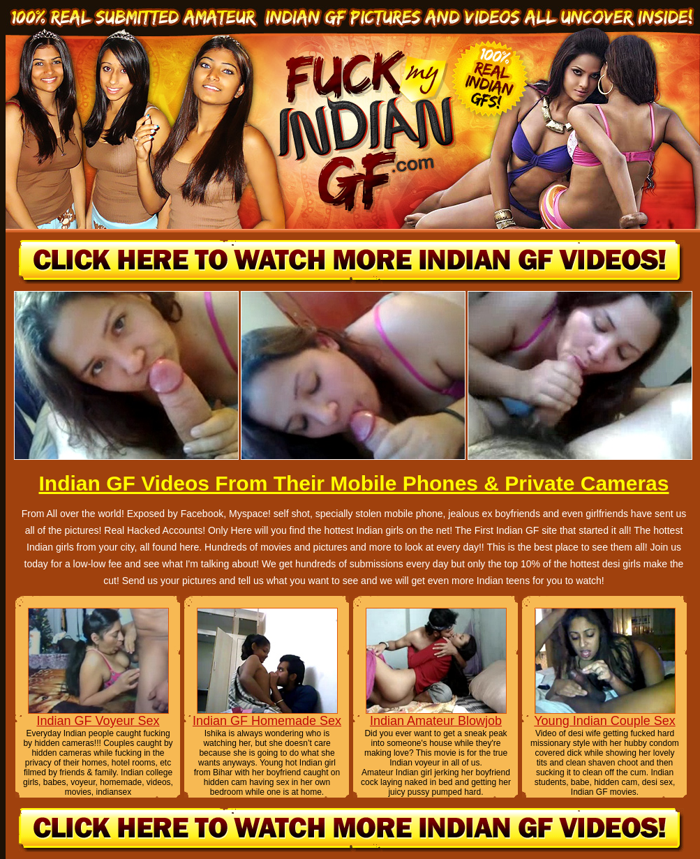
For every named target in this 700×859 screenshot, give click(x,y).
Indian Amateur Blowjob (436, 721)
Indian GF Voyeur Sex (97, 721)
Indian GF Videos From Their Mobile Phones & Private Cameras (353, 483)
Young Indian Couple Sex (605, 721)
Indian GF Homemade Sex (267, 721)
